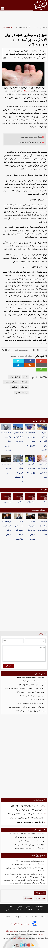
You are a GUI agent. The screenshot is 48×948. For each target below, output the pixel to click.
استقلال (20, 502)
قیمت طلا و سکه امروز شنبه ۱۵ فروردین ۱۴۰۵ (30, 861)
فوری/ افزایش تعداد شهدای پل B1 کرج (18, 437)
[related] (5, 58)
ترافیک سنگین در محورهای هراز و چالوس (29, 822)
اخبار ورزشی (31, 502)
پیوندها (16, 916)
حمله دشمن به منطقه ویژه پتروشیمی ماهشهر (30, 677)
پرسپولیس (8, 502)
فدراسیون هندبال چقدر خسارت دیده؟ (32, 695)
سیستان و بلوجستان (11, 382)
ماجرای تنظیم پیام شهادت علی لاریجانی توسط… (31, 530)
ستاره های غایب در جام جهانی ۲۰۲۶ (31, 468)
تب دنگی (26, 91)
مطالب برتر (40, 490)
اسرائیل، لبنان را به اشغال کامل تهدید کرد (31, 684)
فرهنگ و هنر (18, 909)
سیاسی (28, 906)
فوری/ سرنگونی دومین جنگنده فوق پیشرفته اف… (18, 473)
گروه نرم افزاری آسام (19, 938)
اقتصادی (11, 906)
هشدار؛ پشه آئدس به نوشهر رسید (31, 137)
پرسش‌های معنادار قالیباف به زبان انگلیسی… (43, 441)
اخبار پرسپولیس (40, 898)
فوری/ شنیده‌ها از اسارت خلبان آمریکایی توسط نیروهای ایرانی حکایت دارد (25, 869)
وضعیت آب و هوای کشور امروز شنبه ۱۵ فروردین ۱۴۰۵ (25, 813)
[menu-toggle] (2, 8)
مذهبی (8, 909)
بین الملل (38, 909)
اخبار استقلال (27, 898)
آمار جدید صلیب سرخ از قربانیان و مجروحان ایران (27, 805)
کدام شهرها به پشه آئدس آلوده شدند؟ (30, 142)
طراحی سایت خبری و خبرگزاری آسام (21, 924)
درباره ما (43, 916)
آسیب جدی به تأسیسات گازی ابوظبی (32, 680)
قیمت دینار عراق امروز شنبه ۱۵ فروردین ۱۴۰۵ (30, 710)
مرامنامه (34, 916)
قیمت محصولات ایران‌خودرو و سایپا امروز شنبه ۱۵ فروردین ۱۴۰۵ (24, 688)
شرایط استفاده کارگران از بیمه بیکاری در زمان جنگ (26, 818)
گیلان (25, 376)
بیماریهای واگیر (15, 376)
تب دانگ (24, 387)
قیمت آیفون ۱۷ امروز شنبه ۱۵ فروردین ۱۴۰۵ (30, 692)
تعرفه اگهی (7, 916)
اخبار (45, 502)
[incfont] (38, 350)
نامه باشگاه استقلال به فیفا (36, 699)
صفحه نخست (38, 906)
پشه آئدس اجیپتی (21, 392)
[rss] (32, 945)
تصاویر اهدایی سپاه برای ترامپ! (6, 468)
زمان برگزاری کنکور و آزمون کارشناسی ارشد (29, 809)
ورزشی (19, 906)
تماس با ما (25, 916)
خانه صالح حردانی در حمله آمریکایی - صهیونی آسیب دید (26, 707)
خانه (10, 27)
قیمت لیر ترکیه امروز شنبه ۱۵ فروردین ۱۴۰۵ (30, 703)
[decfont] (34, 350)
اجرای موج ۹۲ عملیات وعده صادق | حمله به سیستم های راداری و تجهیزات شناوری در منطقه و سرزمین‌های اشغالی (24, 875)
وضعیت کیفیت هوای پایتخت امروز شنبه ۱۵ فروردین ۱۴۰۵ (26, 833)
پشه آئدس (14, 387)
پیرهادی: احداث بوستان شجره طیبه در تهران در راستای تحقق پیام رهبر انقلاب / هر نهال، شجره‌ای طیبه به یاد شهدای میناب (24, 881)
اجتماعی (5, 27)
